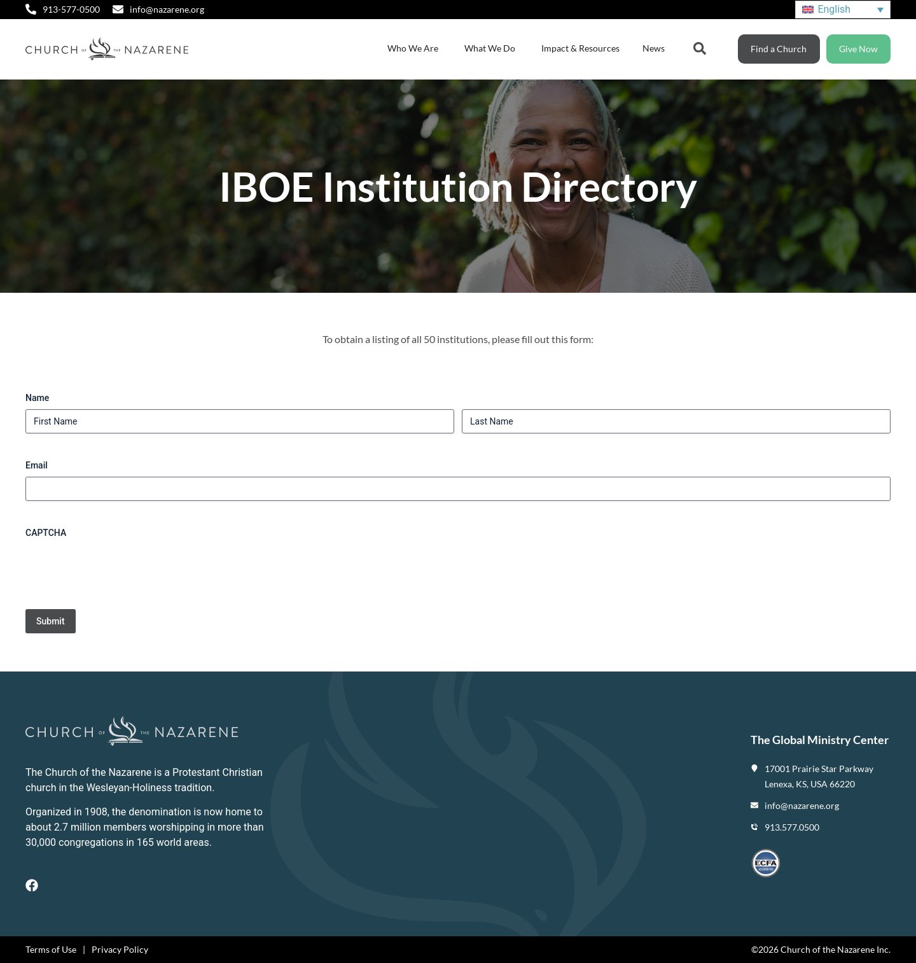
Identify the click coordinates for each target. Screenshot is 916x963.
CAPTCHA (45, 533)
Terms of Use (50, 949)
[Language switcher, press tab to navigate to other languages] (843, 10)
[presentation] (122, 569)
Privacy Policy (120, 949)
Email (36, 465)
